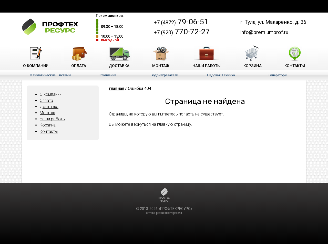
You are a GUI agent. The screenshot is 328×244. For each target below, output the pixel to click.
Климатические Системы (50, 75)
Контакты (49, 131)
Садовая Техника (221, 75)
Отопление (108, 75)
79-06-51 (181, 21)
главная (116, 88)
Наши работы (52, 118)
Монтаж (47, 112)
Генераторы (277, 75)
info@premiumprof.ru (264, 32)
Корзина (48, 125)
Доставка (49, 106)
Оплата (46, 100)
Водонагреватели (164, 75)
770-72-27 (182, 31)
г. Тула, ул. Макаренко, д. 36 (273, 22)
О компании (50, 94)
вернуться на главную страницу (161, 124)
